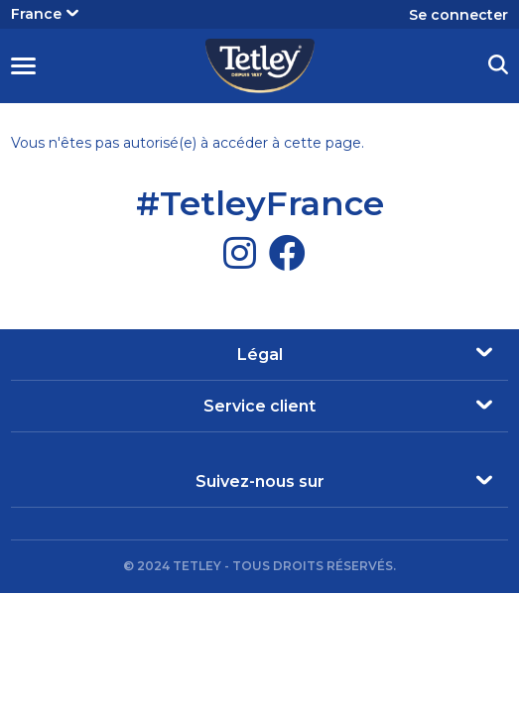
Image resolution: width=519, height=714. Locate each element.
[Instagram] (239, 253)
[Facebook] (287, 253)
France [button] (44, 14)
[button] (498, 67)
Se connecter (458, 15)
